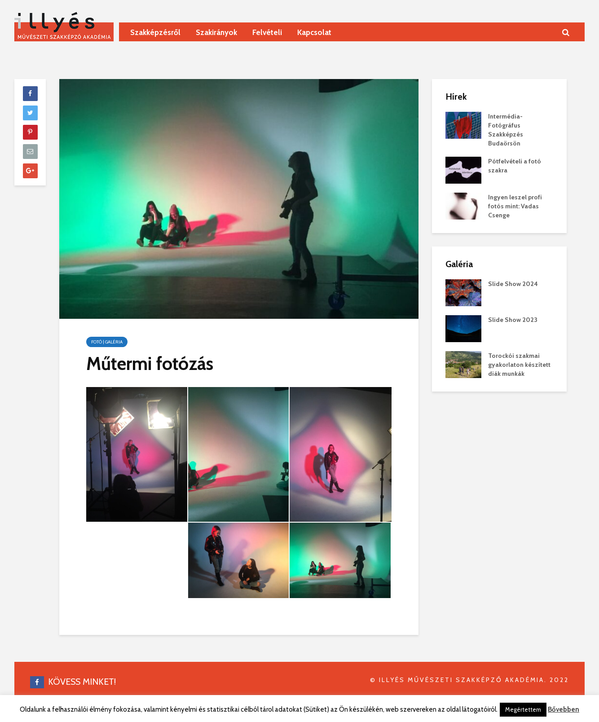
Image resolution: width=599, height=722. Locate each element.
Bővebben (563, 709)
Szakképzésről (155, 32)
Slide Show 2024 (513, 284)
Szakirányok (216, 32)
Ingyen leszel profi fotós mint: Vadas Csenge (515, 206)
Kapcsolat (314, 32)
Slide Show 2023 (512, 320)
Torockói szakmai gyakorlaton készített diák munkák (519, 365)
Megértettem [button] (523, 709)
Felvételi (267, 32)
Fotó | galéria (107, 342)
